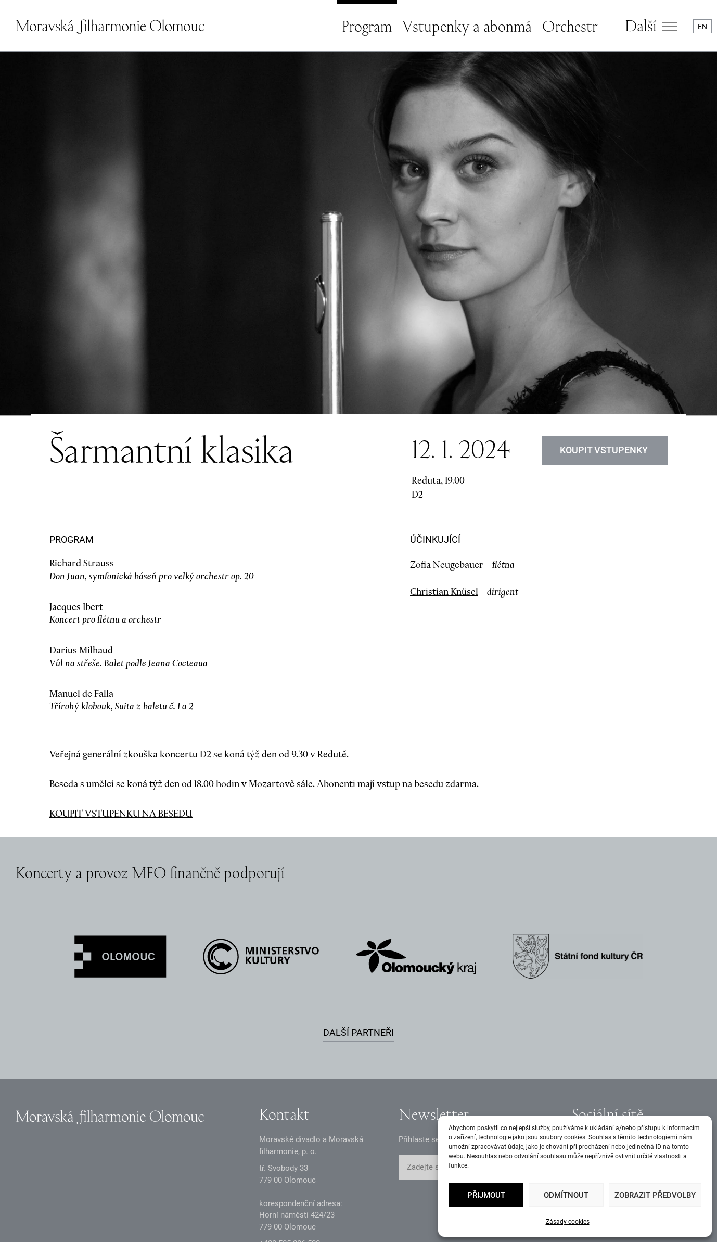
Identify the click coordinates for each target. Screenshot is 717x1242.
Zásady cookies (568, 1221)
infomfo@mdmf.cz (291, 1151)
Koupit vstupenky (605, 341)
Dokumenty (188, 1222)
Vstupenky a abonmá (467, 26)
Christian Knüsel (444, 482)
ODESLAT (523, 1058)
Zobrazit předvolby (655, 1195)
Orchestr (569, 26)
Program (367, 26)
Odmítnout (566, 1195)
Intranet (257, 1222)
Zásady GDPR (39, 1222)
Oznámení (115, 1222)
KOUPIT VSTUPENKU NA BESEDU (121, 704)
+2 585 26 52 (289, 1134)
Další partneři (358, 923)
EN (702, 26)
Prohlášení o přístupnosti (350, 1222)
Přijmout (486, 1195)
